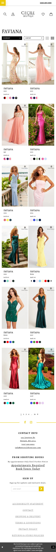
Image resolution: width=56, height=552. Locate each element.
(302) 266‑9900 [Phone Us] (46, 3)
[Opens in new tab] (28, 467)
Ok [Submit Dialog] (53, 547)
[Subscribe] (41, 488)
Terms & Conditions (28, 522)
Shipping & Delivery (28, 516)
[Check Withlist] (43, 14)
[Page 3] (26, 414)
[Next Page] (37, 414)
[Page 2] (23, 414)
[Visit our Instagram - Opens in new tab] (31, 422)
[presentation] (15, 64)
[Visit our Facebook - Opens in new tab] (25, 422)
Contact (28, 510)
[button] (5, 14)
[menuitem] (3, 3)
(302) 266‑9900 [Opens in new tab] (27, 444)
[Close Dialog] (2, 547)
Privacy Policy (28, 529)
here (40, 550)
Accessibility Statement (28, 503)
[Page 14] (34, 414)
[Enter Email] (25, 488)
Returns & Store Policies (28, 535)
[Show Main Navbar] (3, 3)
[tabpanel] (34, 281)
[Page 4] (28, 414)
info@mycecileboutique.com (28, 447)
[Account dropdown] (13, 14)
